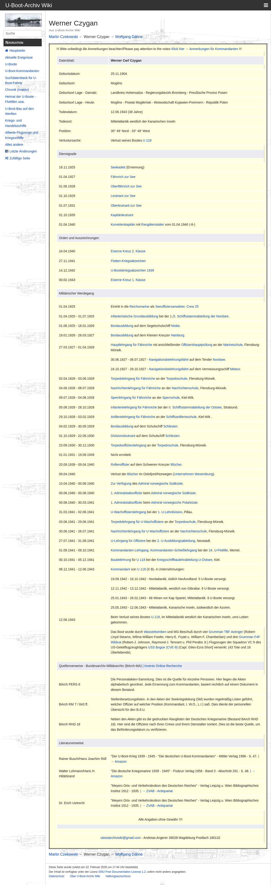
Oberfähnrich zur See (126, 186)
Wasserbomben (155, 632)
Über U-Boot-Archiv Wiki (85, 876)
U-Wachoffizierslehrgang (128, 512)
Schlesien (170, 426)
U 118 (147, 140)
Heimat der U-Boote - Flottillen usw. (20, 99)
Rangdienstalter (152, 224)
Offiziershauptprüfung (196, 345)
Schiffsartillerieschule (181, 417)
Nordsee (219, 359)
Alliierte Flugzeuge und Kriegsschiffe (21, 135)
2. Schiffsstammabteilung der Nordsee (201, 316)
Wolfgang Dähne (129, 37)
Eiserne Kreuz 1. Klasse (128, 280)
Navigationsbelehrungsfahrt (168, 359)
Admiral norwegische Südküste (160, 483)
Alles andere (14, 144)
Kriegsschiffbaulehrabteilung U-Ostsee (184, 560)
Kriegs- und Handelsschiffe (15, 123)
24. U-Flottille (218, 550)
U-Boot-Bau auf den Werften (19, 111)
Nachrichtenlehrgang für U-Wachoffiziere (140, 531)
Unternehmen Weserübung (193, 474)
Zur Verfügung (121, 483)
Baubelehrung (121, 560)
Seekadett (118, 167)
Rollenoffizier (120, 464)
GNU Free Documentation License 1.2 (122, 871)
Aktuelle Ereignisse (19, 57)
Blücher (176, 464)
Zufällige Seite (20, 158)
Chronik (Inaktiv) (17, 90)
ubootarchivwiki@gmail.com (120, 838)
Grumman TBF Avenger (226, 632)
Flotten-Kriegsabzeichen (128, 261)
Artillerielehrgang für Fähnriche (133, 417)
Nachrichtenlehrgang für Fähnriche (136, 388)
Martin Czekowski (63, 37)
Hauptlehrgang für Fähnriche (131, 345)
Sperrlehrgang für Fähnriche (131, 397)
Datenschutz (56, 876)
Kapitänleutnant (122, 215)
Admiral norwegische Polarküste (174, 502)
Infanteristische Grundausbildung (134, 316)
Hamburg (177, 335)
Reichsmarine (140, 306)
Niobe (175, 326)
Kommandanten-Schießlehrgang (173, 550)
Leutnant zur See (123, 196)
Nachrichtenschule (185, 388)
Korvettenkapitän (123, 224)
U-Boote (11, 64)
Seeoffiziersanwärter (170, 306)
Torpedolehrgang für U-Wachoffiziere (137, 522)
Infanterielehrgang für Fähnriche (134, 407)
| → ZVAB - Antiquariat (156, 791)
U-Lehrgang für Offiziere (128, 541)
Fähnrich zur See (123, 177)
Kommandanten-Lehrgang (130, 550)
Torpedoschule (176, 378)
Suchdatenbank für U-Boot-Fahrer (21, 80)
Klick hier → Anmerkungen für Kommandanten (204, 49)
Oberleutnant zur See (126, 205)
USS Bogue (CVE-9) (163, 647)
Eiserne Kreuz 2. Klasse (128, 251)
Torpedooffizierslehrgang (128, 445)
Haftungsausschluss (118, 876)
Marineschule (232, 345)
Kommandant (120, 569)
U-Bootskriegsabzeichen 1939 (132, 270)
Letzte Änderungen (23, 151)
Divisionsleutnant (123, 436)
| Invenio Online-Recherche (162, 666)
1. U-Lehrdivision (170, 512)
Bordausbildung (122, 326)
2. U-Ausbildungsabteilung (176, 541)
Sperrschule (171, 397)
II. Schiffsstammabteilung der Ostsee (195, 407)
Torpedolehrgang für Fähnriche (133, 378)
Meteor (235, 369)
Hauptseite (17, 50)
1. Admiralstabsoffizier (127, 493)
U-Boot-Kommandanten (22, 71)
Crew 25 (192, 306)
